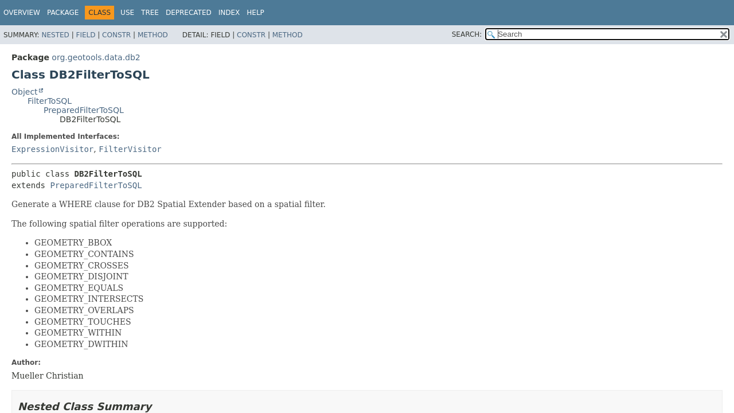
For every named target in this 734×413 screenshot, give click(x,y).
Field (85, 35)
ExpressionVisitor (52, 149)
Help (255, 13)
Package (63, 13)
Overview (21, 13)
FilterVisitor (130, 149)
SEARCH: (467, 34)
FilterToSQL (50, 101)
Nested (55, 35)
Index (229, 13)
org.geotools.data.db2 (96, 57)
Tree (150, 13)
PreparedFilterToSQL (84, 110)
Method (153, 35)
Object (24, 91)
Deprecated (189, 13)
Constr (116, 35)
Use (127, 13)
